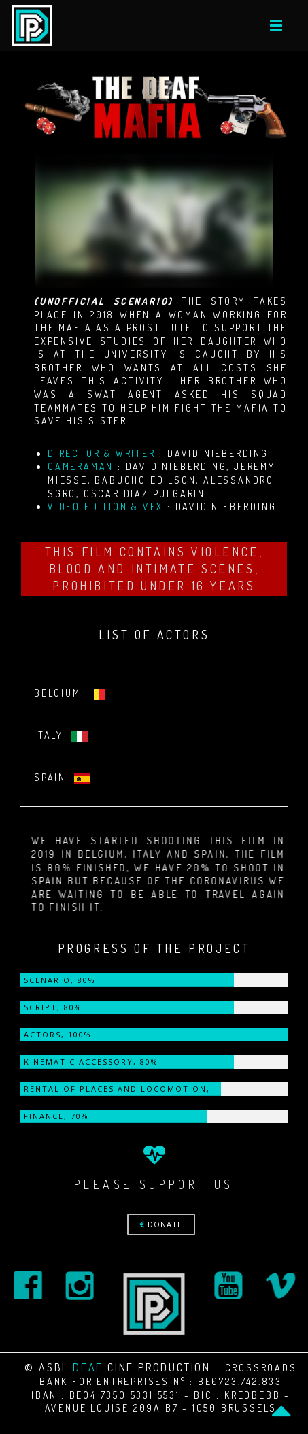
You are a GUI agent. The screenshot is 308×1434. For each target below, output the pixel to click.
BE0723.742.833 (240, 1381)
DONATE (161, 1224)
